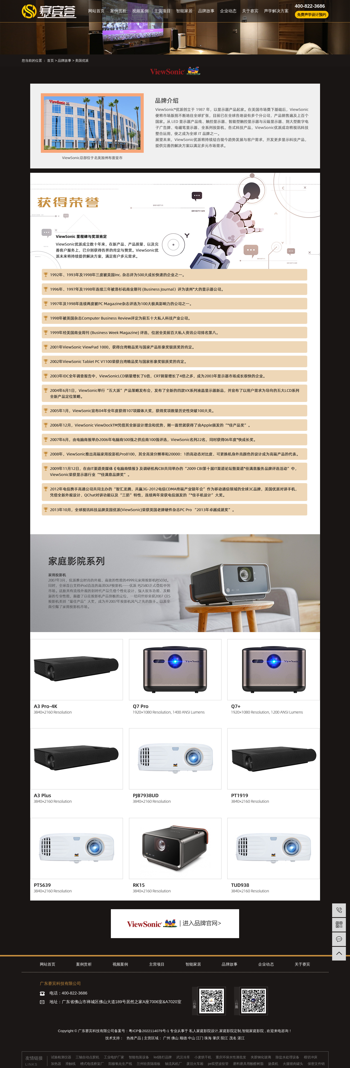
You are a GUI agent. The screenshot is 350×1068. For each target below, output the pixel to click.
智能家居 (184, 11)
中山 (192, 1038)
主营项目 (162, 11)
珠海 (208, 1038)
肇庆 (217, 1038)
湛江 (241, 1038)
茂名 (233, 1038)
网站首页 (96, 11)
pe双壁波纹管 (218, 1064)
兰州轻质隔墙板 (149, 1064)
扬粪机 (273, 1064)
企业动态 (228, 11)
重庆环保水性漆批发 (231, 1057)
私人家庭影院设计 (203, 1031)
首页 (50, 60)
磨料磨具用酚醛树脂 (248, 1064)
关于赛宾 (250, 11)
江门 (200, 1038)
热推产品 (134, 1038)
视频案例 (140, 11)
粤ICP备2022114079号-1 (149, 1031)
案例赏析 (118, 11)
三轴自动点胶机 (88, 1057)
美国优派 (82, 60)
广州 (167, 1038)
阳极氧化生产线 (120, 1064)
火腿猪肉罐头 (293, 1064)
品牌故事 (206, 11)
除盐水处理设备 (288, 1057)
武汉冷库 (183, 1057)
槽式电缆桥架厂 (92, 1064)
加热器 (56, 1064)
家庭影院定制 (230, 1031)
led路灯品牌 (163, 1057)
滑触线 (71, 1064)
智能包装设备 (139, 1057)
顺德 (184, 1038)
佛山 (175, 1038)
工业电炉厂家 (114, 1057)
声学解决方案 (276, 11)
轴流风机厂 (174, 1064)
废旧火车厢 (195, 1064)
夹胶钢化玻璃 (261, 1057)
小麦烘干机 (203, 1057)
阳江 (225, 1038)
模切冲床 (310, 1057)
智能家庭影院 (253, 1031)
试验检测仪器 (61, 1057)
